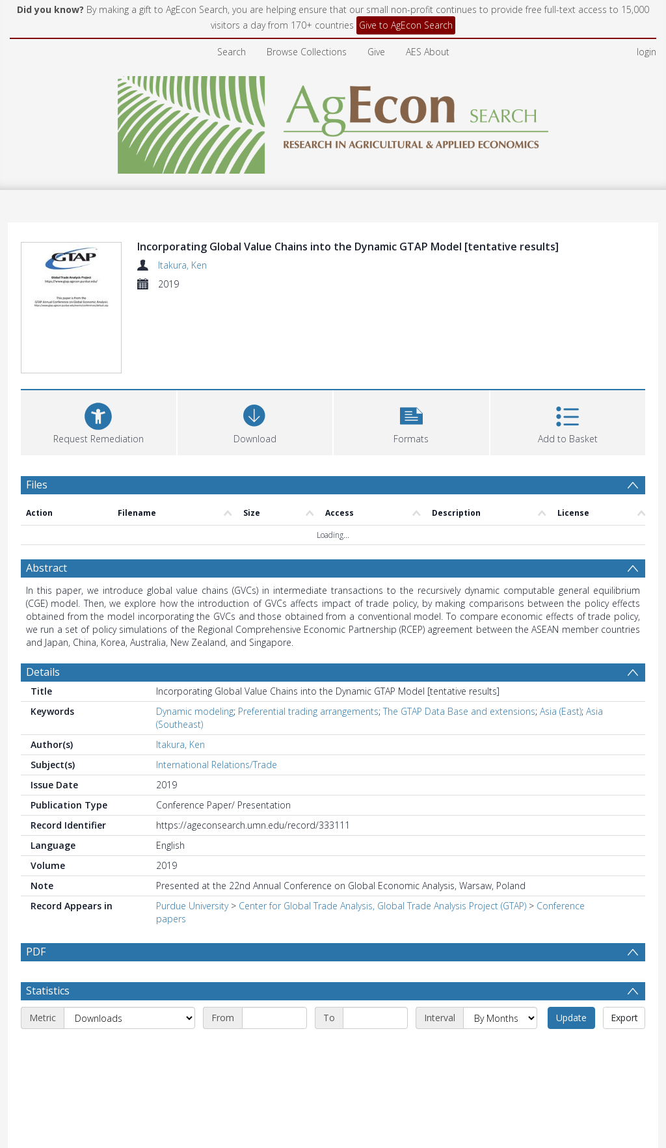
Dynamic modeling (194, 711)
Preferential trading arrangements (308, 711)
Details (43, 672)
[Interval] (500, 1018)
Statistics (48, 990)
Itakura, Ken (182, 265)
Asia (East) (560, 711)
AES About (427, 52)
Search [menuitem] (231, 52)
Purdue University (192, 906)
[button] (411, 421)
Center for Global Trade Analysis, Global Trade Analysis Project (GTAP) (382, 906)
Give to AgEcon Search (406, 25)
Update (571, 1017)
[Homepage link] (333, 121)
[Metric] (129, 1018)
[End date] (375, 1018)
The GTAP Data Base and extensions (459, 711)
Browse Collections (307, 52)
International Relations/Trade (216, 764)
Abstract (46, 568)
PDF (36, 951)
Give (376, 52)
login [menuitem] (646, 52)
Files (36, 484)
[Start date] (274, 1018)
